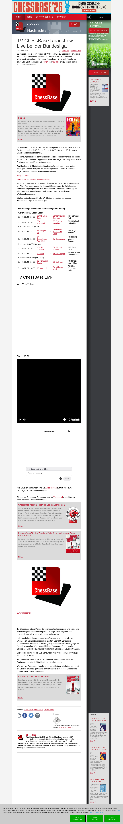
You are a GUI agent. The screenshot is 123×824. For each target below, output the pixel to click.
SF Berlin (40, 254)
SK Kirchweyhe (59, 254)
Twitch (46, 62)
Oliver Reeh (38, 710)
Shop (18, 17)
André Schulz (28, 710)
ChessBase (31, 735)
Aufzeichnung (51, 488)
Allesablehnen (95, 818)
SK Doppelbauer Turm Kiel (42, 239)
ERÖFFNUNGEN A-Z (44, 17)
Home (29, 17)
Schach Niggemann (66, 727)
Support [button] (62, 17)
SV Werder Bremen (57, 248)
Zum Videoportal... (24, 613)
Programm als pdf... (25, 175)
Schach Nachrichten (38, 28)
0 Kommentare (76, 51)
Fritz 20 (21, 118)
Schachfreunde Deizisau (59, 217)
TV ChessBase (49, 710)
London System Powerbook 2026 (98, 748)
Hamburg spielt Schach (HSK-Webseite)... (34, 179)
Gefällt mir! (65, 51)
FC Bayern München (57, 222)
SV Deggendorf (59, 239)
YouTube (56, 62)
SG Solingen (58, 262)
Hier (118, 810)
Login (101, 17)
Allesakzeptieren (112, 818)
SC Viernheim (42, 268)
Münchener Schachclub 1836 (57, 231)
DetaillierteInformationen (77, 818)
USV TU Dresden (40, 248)
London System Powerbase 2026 (98, 719)
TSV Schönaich (41, 222)
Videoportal (58, 497)
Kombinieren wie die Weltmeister (33, 676)
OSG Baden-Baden (42, 217)
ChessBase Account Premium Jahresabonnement (41, 505)
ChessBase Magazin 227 (96, 81)
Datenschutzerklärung (97, 812)
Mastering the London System (97, 780)
